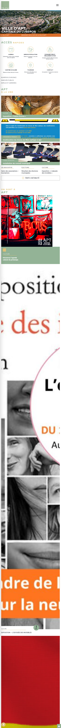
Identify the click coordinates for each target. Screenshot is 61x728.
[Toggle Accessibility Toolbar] (3, 724)
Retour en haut (58, 724)
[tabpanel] (30, 22)
